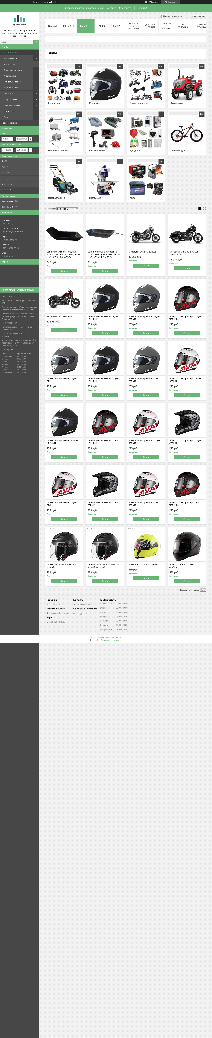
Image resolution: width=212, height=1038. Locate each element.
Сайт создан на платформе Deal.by (106, 637)
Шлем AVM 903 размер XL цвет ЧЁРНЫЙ (103, 380)
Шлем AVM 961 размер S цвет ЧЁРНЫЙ (184, 504)
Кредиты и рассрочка (133, 26)
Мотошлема (9, 64)
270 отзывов (154, 2)
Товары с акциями (10, 122)
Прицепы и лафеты (13, 81)
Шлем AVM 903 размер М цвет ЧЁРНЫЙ (62, 442)
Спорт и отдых (11, 99)
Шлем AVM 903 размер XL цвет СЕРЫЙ (144, 318)
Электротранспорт (13, 70)
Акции (102, 26)
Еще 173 (8, 190)
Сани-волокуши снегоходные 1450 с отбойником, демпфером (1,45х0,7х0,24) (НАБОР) (63, 254)
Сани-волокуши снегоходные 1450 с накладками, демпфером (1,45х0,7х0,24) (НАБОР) (104, 254)
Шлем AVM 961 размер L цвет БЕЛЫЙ (62, 504)
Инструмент (9, 111)
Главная (52, 26)
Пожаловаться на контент (111, 640)
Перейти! (142, 8)
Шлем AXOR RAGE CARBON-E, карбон (184, 566)
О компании (182, 25)
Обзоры (117, 26)
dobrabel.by (7, 256)
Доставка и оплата (150, 25)
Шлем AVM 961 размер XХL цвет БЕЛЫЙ (144, 442)
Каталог (84, 26)
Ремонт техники (201, 25)
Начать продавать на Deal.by (45, 2)
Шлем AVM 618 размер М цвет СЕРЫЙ (103, 504)
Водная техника (11, 87)
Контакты (68, 26)
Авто (6, 117)
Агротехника (10, 75)
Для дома (8, 93)
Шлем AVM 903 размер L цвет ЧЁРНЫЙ (103, 318)
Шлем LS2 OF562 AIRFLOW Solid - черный (64, 566)
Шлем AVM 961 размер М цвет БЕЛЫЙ (144, 504)
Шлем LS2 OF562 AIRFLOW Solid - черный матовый (104, 566)
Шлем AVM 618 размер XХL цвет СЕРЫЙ (185, 442)
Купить (64, 271)
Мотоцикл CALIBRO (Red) (60, 316)
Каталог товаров (10, 52)
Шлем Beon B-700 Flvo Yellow (143, 564)
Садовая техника (12, 105)
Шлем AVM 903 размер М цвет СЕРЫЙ (144, 380)
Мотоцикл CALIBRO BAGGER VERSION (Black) (183, 253)
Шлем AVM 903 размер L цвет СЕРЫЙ (62, 380)
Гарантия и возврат (166, 26)
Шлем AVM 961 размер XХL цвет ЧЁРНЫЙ (185, 318)
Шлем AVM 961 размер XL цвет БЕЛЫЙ (185, 380)
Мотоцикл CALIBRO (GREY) (142, 251)
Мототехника (10, 58)
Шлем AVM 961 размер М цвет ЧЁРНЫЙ (103, 442)
